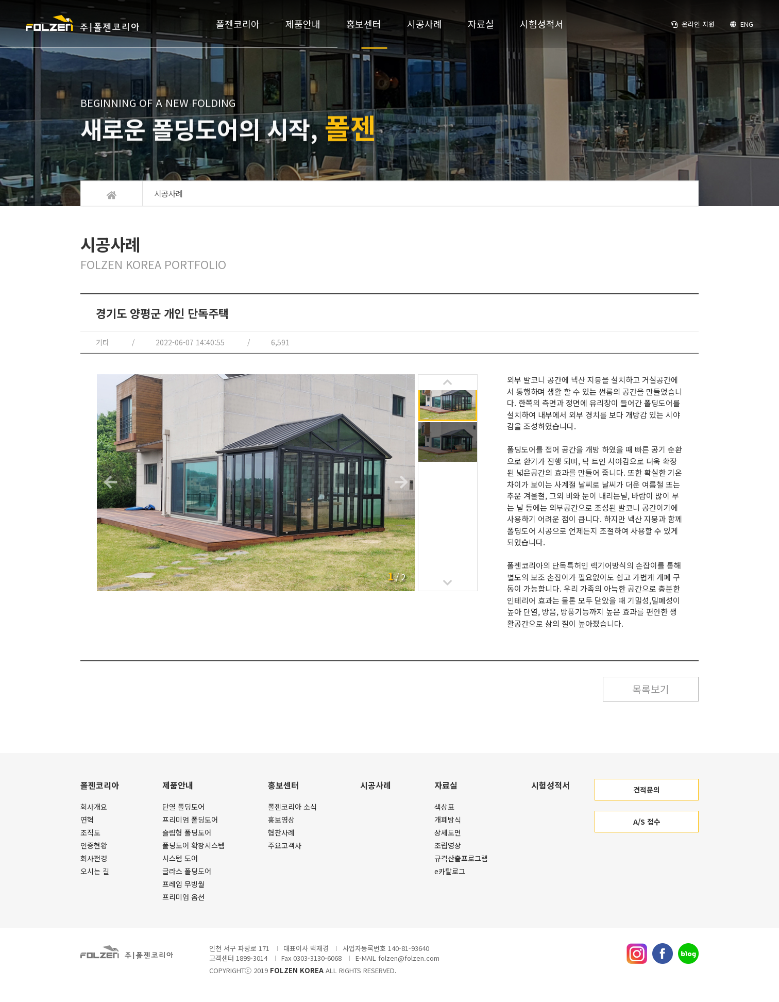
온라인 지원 (692, 26)
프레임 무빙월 (183, 885)
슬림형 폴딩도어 (186, 833)
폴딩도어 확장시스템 (193, 846)
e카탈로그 (449, 872)
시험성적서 (542, 25)
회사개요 (93, 808)
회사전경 (93, 859)
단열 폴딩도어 (183, 808)
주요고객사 (284, 846)
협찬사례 (281, 833)
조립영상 (447, 846)
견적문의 (646, 791)
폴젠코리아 (238, 25)
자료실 (481, 25)
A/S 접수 (647, 822)
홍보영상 (281, 820)
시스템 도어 (180, 859)
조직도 (90, 833)
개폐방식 (447, 820)
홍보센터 (363, 25)
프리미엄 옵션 (183, 898)
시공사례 (424, 25)
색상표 (444, 808)
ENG (741, 26)
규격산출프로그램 (461, 859)
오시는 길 (94, 872)
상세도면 (447, 833)
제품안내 (302, 25)
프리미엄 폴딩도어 (190, 820)
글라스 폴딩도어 (186, 872)
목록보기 (647, 689)
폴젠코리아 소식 (292, 808)
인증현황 (93, 846)
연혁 (87, 820)
